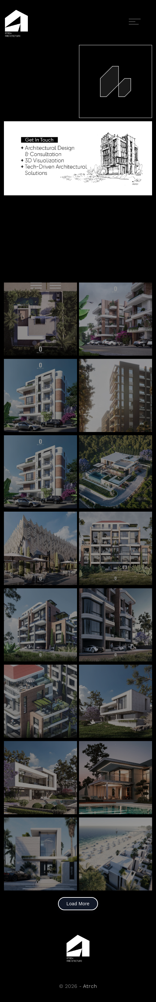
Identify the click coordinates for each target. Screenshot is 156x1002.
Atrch (90, 986)
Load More (78, 903)
